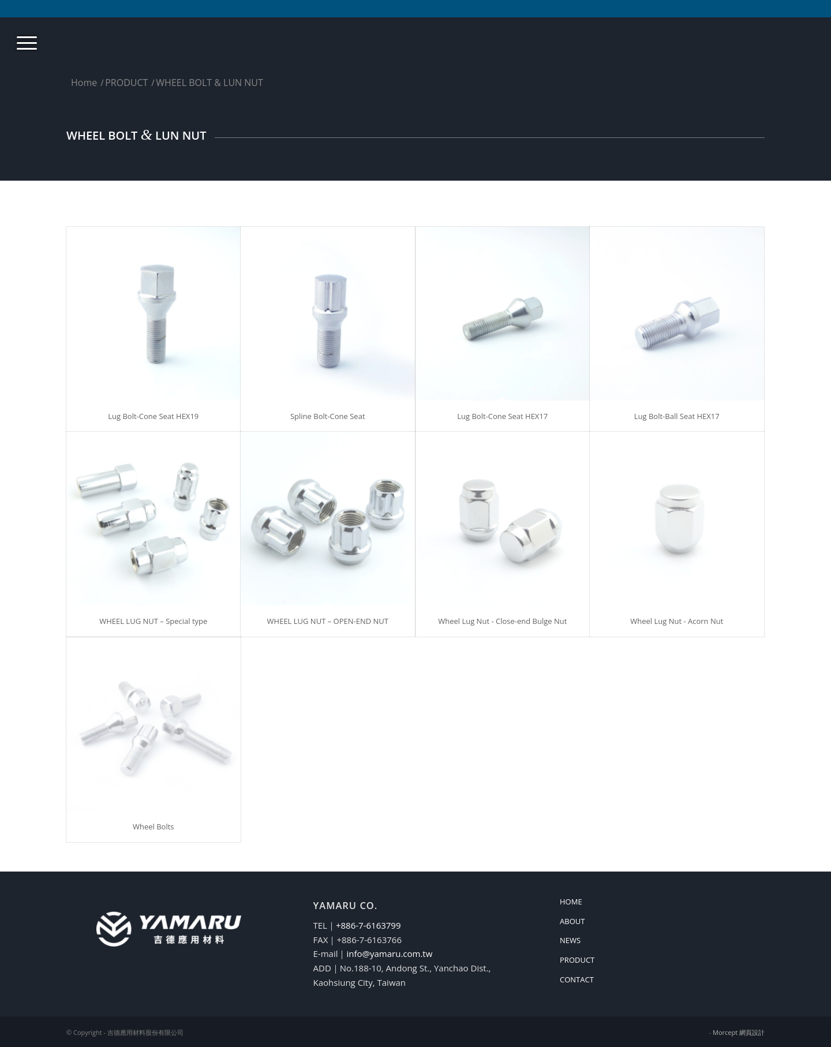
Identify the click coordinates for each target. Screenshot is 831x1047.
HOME (571, 901)
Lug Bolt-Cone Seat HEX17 (502, 416)
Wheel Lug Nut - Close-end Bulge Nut (502, 621)
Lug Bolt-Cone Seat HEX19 (153, 416)
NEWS (570, 940)
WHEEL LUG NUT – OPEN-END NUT (327, 621)
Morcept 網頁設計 (739, 1032)
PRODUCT (126, 82)
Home (84, 82)
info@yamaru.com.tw (389, 953)
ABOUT (572, 921)
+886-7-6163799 (368, 925)
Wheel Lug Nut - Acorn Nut (676, 621)
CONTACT (577, 979)
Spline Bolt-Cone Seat (327, 416)
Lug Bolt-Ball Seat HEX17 (677, 416)
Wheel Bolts (153, 826)
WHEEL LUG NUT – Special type (153, 621)
